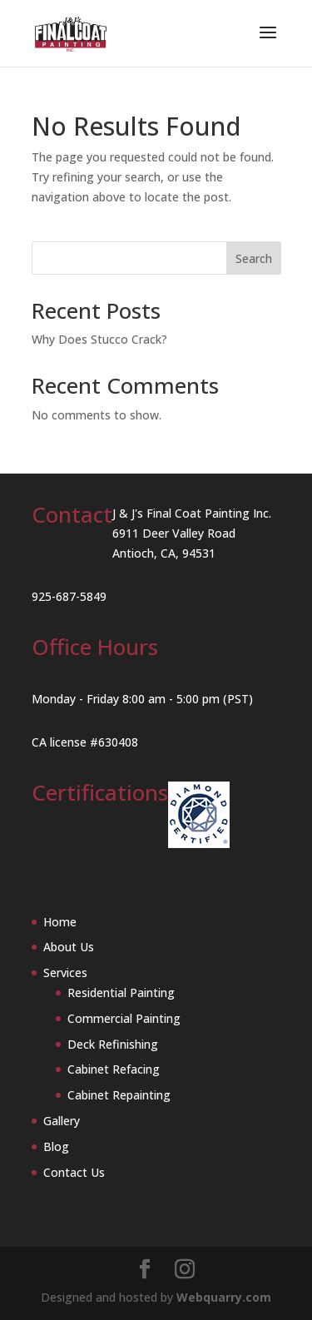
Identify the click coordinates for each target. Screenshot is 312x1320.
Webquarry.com (223, 1297)
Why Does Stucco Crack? (99, 339)
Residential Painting (121, 992)
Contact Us (74, 1172)
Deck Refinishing (112, 1044)
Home (60, 922)
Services (65, 972)
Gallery (61, 1121)
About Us (68, 947)
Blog (56, 1146)
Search (253, 258)
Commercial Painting (124, 1018)
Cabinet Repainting (119, 1095)
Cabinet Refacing (113, 1069)
